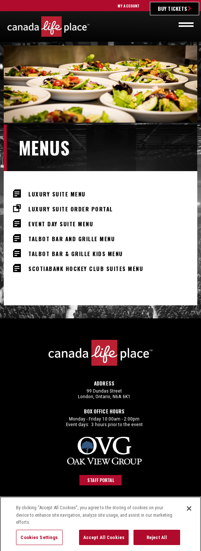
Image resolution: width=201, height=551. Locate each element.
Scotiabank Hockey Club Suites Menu (85, 267)
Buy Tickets (172, 8)
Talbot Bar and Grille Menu (71, 238)
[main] (100, 181)
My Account (128, 6)
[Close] (189, 515)
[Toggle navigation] (186, 24)
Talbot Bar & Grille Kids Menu (75, 252)
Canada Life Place (48, 26)
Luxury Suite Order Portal (70, 208)
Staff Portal (100, 480)
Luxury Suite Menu (57, 193)
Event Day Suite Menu (60, 223)
